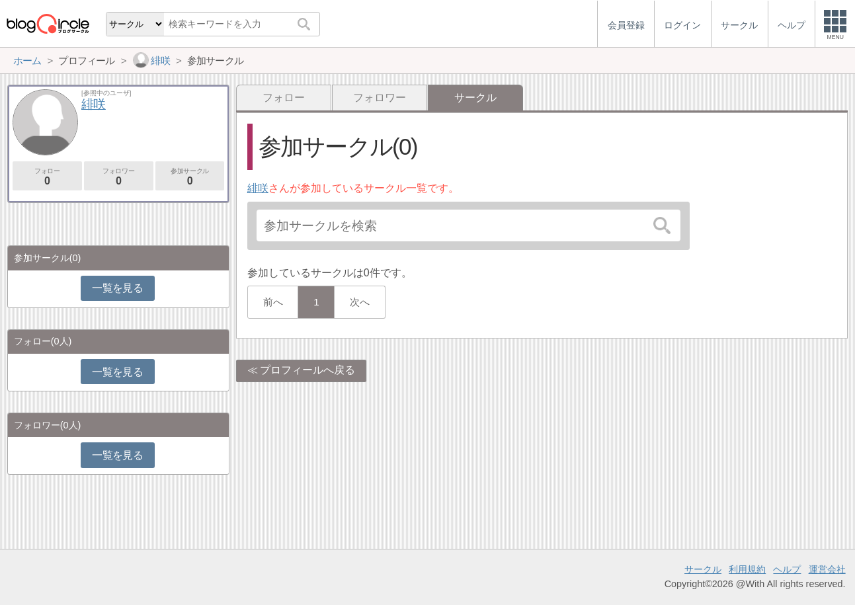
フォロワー (379, 97)
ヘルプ (787, 569)
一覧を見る (117, 288)
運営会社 (827, 569)
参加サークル (190, 176)
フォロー (284, 97)
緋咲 (257, 188)
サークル (702, 569)
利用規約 (747, 569)
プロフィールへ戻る (307, 370)
